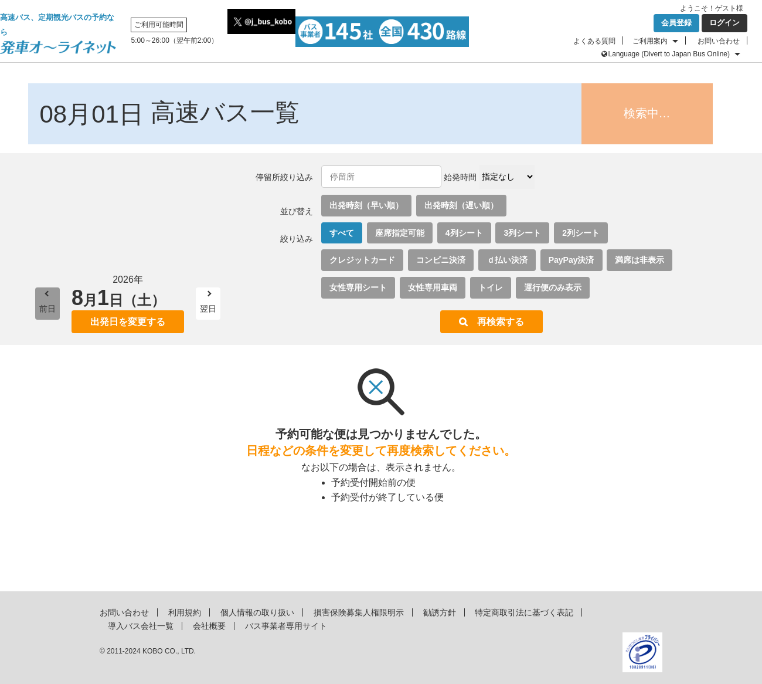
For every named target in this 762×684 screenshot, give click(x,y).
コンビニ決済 (440, 260)
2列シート (581, 233)
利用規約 (184, 612)
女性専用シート (358, 287)
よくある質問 (594, 41)
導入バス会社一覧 (141, 626)
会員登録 (676, 22)
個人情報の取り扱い (257, 612)
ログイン (724, 22)
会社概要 (209, 626)
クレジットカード (362, 260)
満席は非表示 (639, 260)
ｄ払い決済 (507, 260)
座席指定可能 (399, 233)
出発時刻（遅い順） (461, 205)
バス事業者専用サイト (286, 626)
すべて (341, 233)
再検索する (500, 322)
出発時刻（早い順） (366, 205)
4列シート (464, 233)
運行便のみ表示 (552, 287)
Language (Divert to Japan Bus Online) (669, 54)
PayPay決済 (571, 260)
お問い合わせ (719, 41)
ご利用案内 (650, 41)
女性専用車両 (432, 287)
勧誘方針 (439, 612)
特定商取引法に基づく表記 (524, 612)
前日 (47, 308)
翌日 (208, 308)
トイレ (490, 287)
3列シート (522, 233)
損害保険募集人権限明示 (359, 612)
